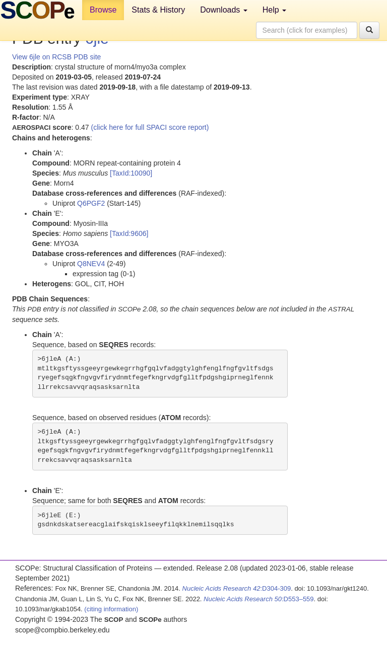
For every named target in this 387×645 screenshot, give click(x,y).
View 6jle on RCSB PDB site (56, 57)
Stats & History (158, 10)
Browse (103, 10)
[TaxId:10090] (131, 173)
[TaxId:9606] (129, 233)
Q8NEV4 (91, 264)
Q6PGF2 (91, 203)
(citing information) (111, 609)
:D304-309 (236, 588)
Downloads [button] (223, 10)
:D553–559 (259, 599)
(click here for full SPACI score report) (150, 127)
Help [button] (274, 10)
